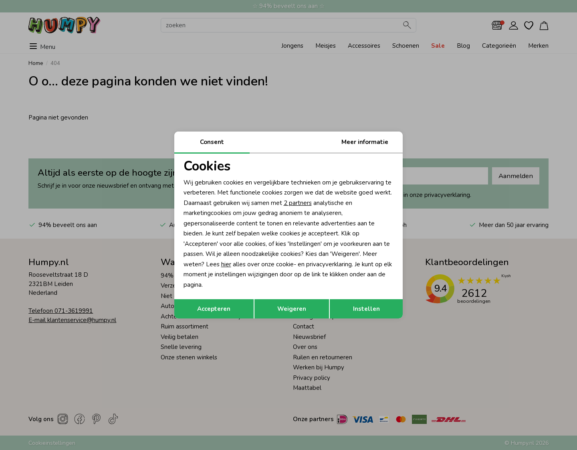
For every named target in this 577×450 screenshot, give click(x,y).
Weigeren (291, 309)
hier (226, 264)
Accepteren (213, 309)
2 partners (298, 203)
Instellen (366, 309)
